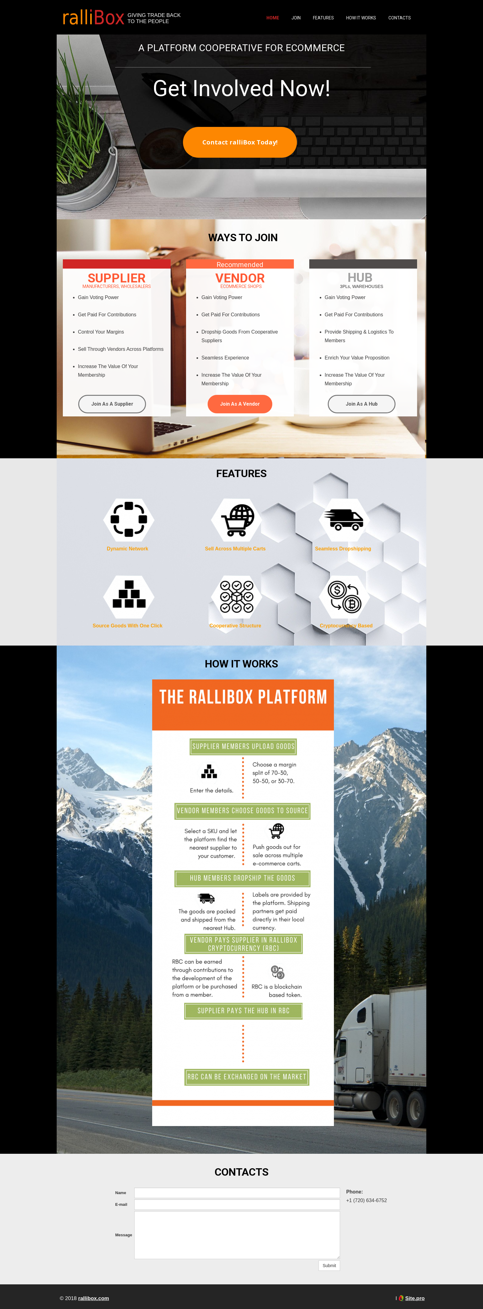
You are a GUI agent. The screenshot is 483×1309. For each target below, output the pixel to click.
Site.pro (414, 1298)
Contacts (399, 17)
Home (272, 17)
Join (296, 17)
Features (323, 17)
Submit (329, 1265)
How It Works (361, 17)
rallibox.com (93, 1298)
